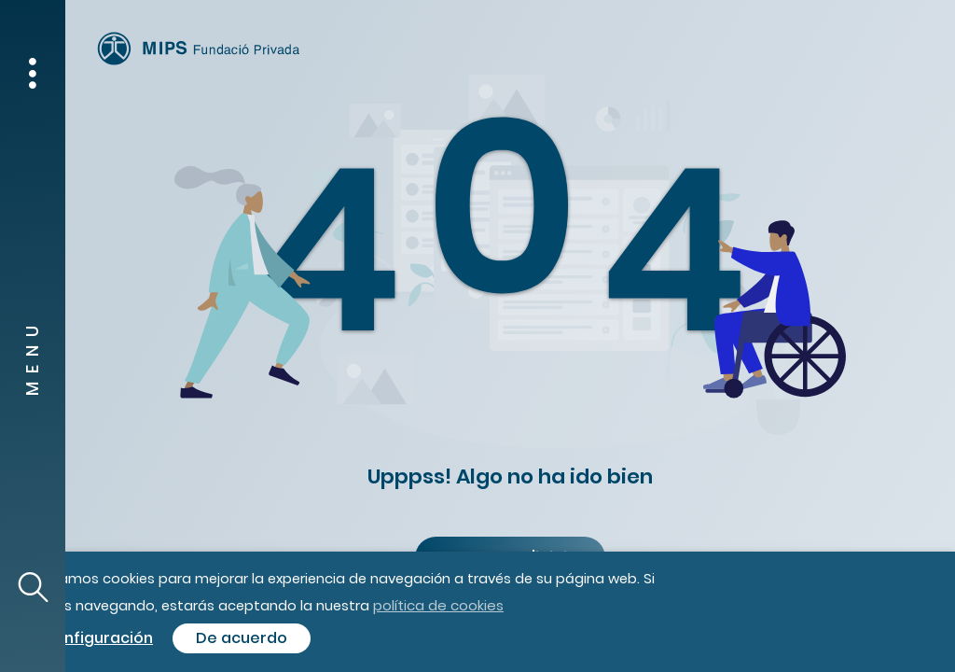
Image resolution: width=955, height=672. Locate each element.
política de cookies (438, 605)
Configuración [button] (98, 638)
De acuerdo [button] (241, 638)
